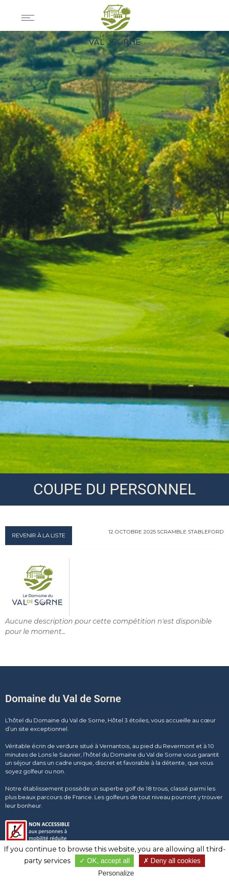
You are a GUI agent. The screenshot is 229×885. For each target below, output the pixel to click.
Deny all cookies (172, 860)
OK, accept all (104, 860)
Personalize (116, 873)
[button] (197, 15)
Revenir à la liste (38, 535)
